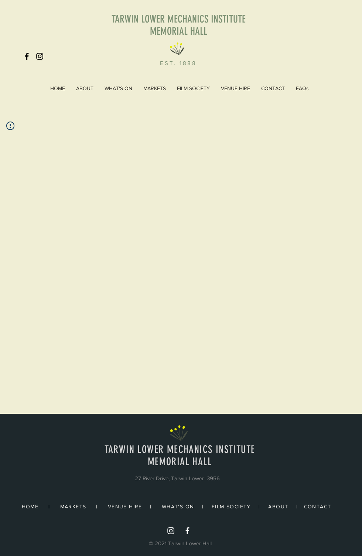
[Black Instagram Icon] (39, 56)
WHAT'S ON (178, 506)
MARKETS (73, 506)
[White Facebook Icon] (187, 530)
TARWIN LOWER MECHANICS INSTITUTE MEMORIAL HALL (179, 25)
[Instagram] (170, 530)
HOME (30, 506)
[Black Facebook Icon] (26, 56)
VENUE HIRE (125, 506)
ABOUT (278, 506)
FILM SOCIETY (231, 506)
